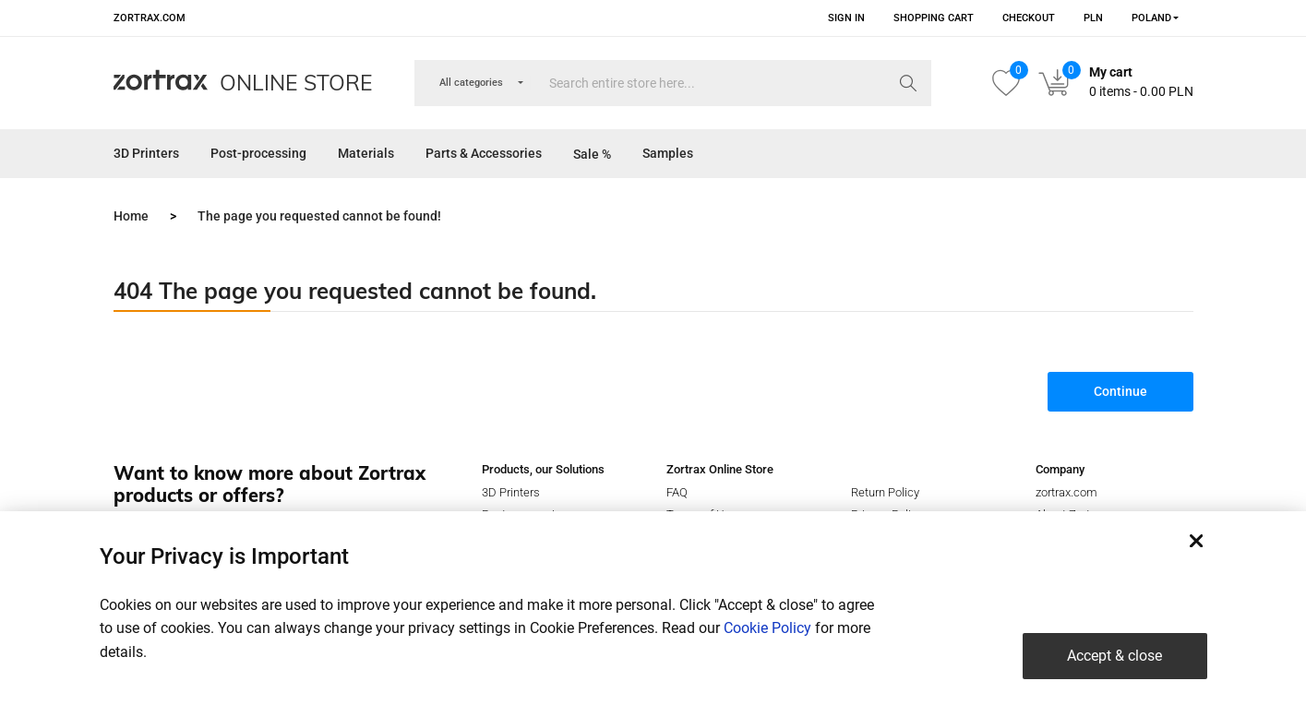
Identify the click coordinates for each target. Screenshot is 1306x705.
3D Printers (146, 153)
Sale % (592, 154)
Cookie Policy (767, 628)
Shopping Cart (933, 18)
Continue (1120, 391)
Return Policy (885, 492)
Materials (366, 153)
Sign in (846, 18)
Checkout (1028, 18)
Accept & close (1114, 655)
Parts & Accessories (483, 153)
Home (131, 216)
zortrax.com (150, 18)
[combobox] (1149, 18)
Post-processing (258, 153)
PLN (1093, 18)
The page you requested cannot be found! (319, 216)
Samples (667, 153)
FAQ (677, 492)
